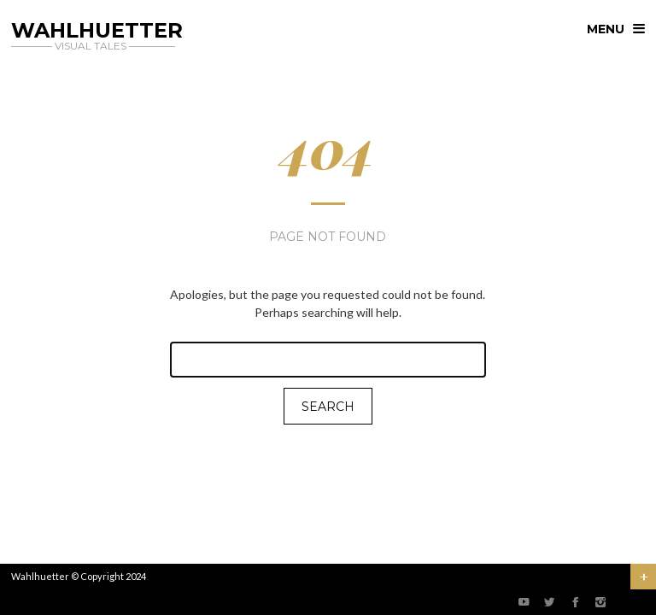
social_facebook (575, 602)
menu (605, 29)
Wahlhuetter (40, 576)
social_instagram (600, 602)
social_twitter (549, 602)
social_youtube (523, 602)
